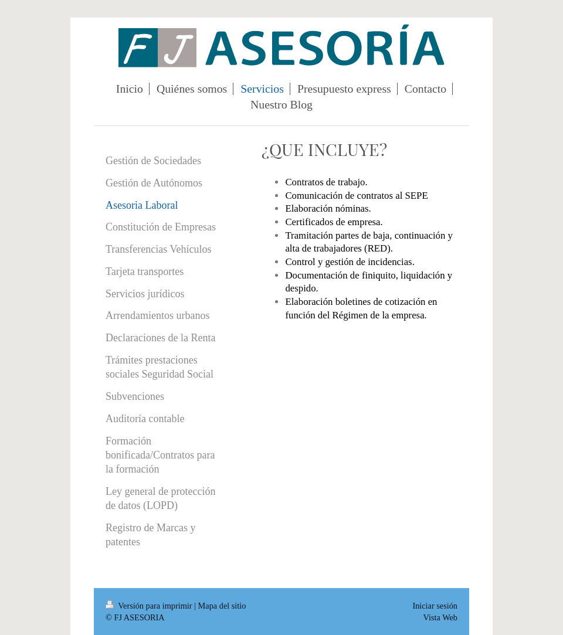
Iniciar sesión (434, 605)
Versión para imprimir (150, 605)
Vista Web (440, 617)
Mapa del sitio (222, 605)
